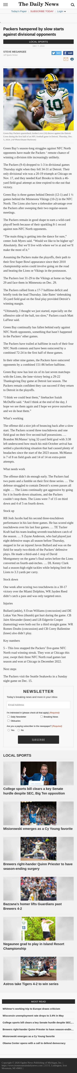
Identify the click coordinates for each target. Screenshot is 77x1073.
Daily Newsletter (18, 717)
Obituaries (15, 721)
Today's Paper (19, 11)
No (22, 730)
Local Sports (38, 41)
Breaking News (51, 717)
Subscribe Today (41, 11)
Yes (12, 730)
